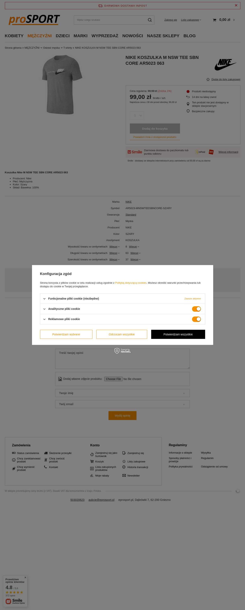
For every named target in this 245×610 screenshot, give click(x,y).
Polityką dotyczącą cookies (130, 282)
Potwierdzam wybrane (66, 334)
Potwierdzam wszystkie (178, 334)
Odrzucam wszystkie (122, 334)
